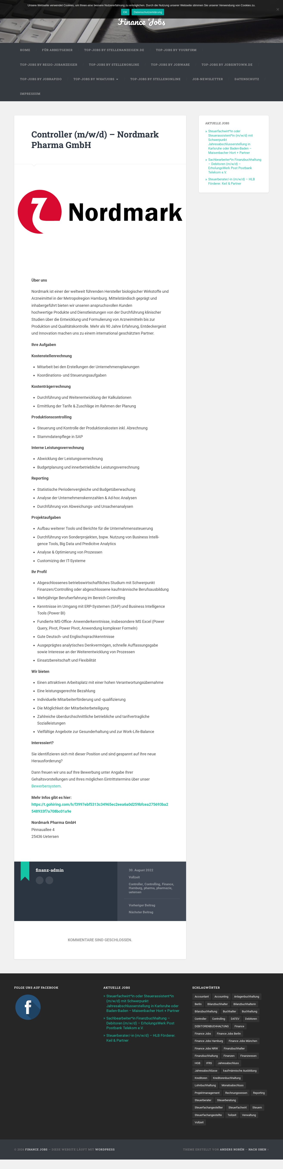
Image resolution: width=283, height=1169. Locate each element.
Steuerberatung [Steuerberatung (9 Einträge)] (248, 1109)
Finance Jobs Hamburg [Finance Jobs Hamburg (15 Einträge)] (210, 1049)
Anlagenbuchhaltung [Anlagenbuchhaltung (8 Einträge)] (209, 1004)
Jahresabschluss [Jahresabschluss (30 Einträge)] (230, 1072)
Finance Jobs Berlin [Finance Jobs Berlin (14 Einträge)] (231, 1042)
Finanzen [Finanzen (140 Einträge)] (233, 1064)
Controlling (152, 885)
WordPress (105, 1159)
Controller (136, 885)
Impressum (30, 94)
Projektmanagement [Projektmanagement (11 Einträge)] (208, 1101)
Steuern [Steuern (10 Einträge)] (200, 1124)
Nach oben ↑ (259, 1159)
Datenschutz (247, 79)
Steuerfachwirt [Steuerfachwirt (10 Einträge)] (241, 1116)
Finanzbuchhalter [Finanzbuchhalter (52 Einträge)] (237, 1056)
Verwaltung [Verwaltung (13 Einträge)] (202, 1131)
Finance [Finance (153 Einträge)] (243, 1034)
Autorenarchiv (40, 880)
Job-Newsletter (207, 79)
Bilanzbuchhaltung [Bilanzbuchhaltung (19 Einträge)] (238, 1012)
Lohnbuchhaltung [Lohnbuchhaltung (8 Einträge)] (207, 1094)
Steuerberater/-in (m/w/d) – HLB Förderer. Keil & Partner (231, 182)
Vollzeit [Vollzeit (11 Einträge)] (221, 1131)
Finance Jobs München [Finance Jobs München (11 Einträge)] (247, 1049)
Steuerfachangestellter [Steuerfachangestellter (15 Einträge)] (210, 1116)
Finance (167, 885)
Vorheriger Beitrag (142, 906)
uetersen (135, 893)
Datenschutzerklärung (148, 12)
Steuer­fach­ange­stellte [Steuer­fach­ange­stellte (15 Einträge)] (225, 1124)
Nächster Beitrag (141, 913)
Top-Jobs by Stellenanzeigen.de (114, 50)
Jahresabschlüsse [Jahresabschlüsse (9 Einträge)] (207, 1079)
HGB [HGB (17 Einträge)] (198, 1072)
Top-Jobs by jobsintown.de (227, 65)
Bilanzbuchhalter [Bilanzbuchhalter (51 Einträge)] (253, 1004)
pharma (149, 888)
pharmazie (163, 888)
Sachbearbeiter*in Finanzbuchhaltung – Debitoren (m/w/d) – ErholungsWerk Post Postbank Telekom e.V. (234, 166)
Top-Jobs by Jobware (170, 65)
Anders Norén (232, 1159)
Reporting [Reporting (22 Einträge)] (201, 1109)
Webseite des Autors (49, 880)
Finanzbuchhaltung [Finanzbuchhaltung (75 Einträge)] (208, 1064)
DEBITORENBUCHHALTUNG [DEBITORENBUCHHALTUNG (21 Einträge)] (213, 1034)
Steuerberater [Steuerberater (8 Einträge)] (223, 1109)
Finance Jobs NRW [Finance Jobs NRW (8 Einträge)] (207, 1056)
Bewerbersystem (46, 786)
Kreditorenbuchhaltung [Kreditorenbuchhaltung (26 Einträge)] (230, 1086)
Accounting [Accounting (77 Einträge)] (224, 997)
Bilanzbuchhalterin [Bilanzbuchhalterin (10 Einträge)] (207, 1012)
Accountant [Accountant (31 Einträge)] (202, 997)
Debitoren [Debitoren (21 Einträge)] (236, 1027)
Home (25, 50)
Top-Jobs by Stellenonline (114, 65)
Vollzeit (134, 878)
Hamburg (135, 888)
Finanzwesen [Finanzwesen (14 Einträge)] (253, 1064)
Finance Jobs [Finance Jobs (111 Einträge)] (204, 1042)
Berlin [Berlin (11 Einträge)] (232, 1004)
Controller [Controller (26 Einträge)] (244, 1019)
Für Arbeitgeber (57, 50)
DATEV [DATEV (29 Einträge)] (219, 1027)
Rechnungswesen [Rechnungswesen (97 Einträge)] (240, 1101)
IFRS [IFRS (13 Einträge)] (210, 1072)
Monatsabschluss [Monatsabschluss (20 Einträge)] (236, 1094)
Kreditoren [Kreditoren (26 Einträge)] (202, 1086)
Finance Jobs (141, 21)
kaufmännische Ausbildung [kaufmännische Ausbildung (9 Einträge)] (243, 1079)
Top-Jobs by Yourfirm (176, 50)
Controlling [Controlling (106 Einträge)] (202, 1027)
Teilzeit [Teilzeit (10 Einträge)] (250, 1124)
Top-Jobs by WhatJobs (93, 79)
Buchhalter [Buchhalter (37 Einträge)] (202, 1019)
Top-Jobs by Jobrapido (41, 79)
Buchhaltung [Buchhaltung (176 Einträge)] (223, 1019)
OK (125, 12)
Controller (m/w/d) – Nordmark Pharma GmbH (97, 140)
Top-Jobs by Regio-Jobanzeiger (48, 65)
